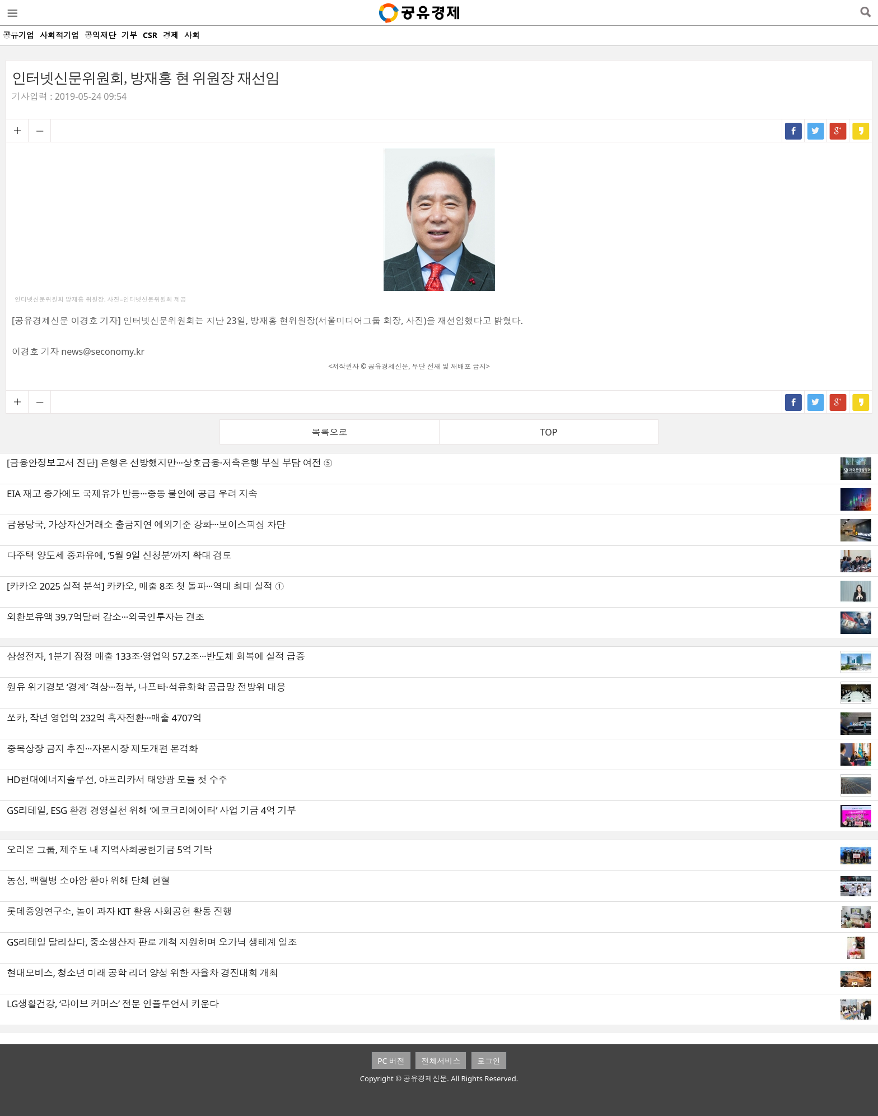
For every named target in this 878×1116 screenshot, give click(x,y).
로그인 (489, 1060)
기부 (129, 35)
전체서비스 (440, 1060)
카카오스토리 (860, 130)
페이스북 (793, 130)
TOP (549, 432)
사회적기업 (59, 35)
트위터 (816, 130)
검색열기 (865, 13)
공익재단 (100, 35)
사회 (192, 35)
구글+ (838, 130)
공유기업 (18, 35)
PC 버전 (391, 1060)
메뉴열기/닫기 (12, 13)
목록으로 (330, 432)
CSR (150, 35)
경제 (171, 35)
